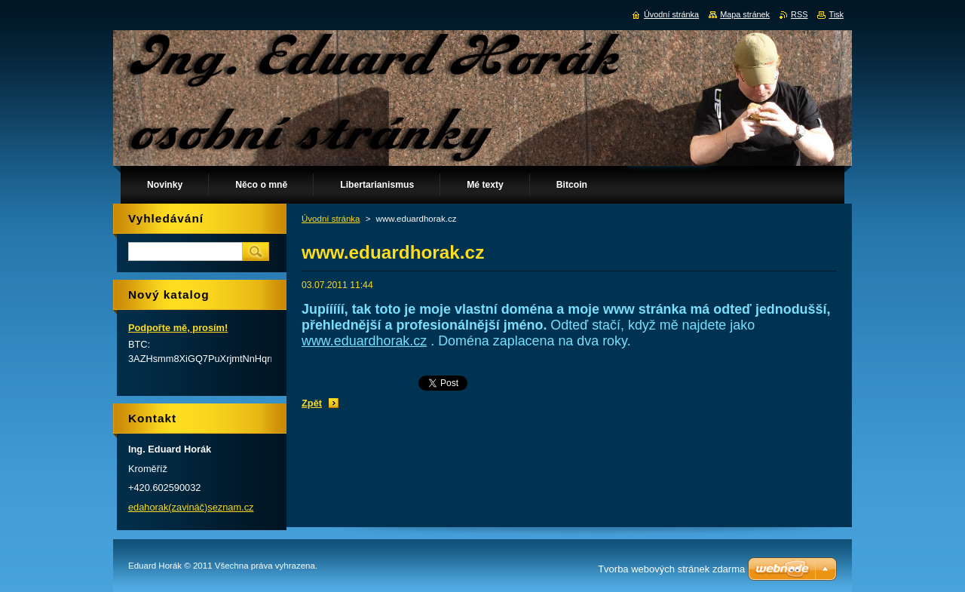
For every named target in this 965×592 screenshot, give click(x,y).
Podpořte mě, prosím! (178, 327)
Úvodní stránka (331, 218)
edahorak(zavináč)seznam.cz (190, 507)
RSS (799, 14)
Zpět (312, 403)
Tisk (836, 14)
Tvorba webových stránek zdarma (671, 569)
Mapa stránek (745, 14)
